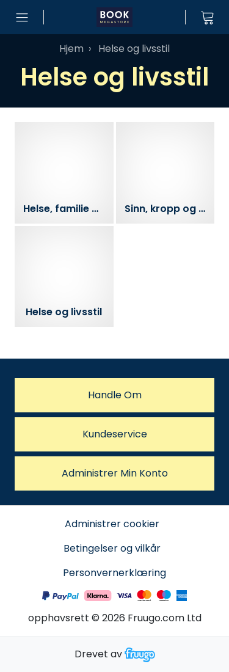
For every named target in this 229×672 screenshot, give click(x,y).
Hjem (71, 49)
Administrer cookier (112, 524)
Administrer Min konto (115, 473)
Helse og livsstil (134, 49)
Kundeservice (114, 434)
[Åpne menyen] (22, 17)
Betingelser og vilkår (112, 548)
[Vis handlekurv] (207, 17)
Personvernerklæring (114, 573)
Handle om (115, 395)
